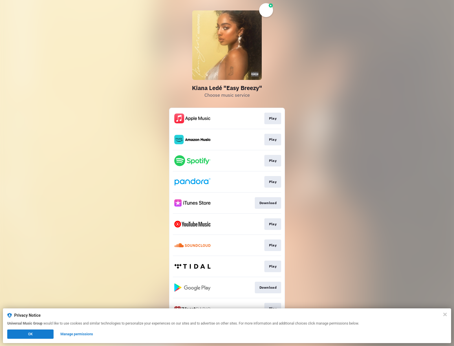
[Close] (445, 314)
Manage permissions (77, 334)
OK (30, 334)
